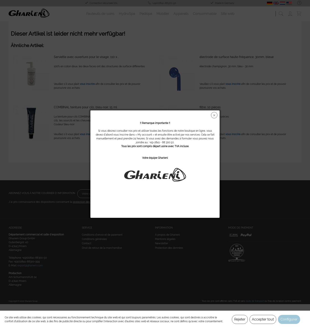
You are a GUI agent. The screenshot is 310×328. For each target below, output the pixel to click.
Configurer (289, 319)
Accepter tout (263, 319)
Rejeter (239, 319)
